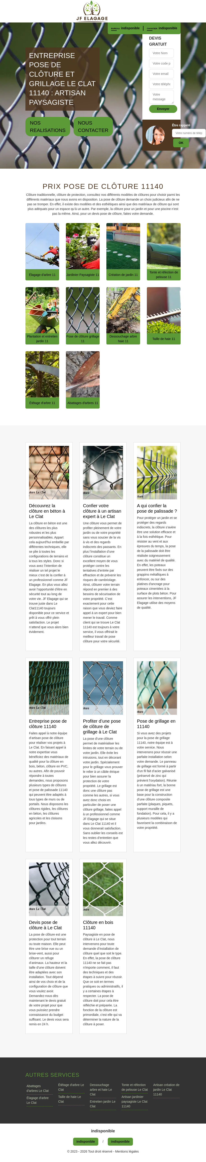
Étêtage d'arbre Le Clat (71, 1087)
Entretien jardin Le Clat (103, 1104)
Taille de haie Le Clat (69, 1099)
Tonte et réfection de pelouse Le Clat (134, 1087)
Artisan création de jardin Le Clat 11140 (166, 1089)
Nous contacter (93, 126)
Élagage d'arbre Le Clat (38, 1100)
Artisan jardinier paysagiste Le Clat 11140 (134, 1101)
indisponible (130, 28)
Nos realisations (48, 126)
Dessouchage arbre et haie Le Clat (101, 1089)
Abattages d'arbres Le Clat (38, 1088)
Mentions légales (127, 1151)
